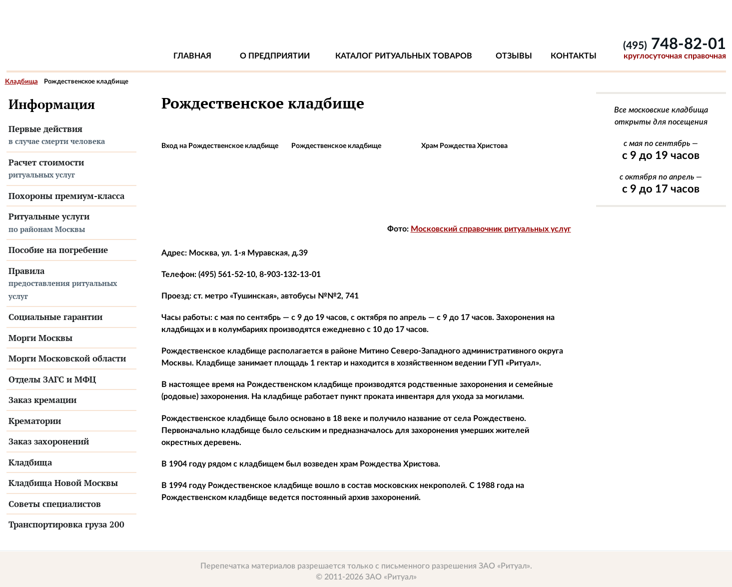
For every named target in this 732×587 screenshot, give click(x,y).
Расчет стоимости (71, 169)
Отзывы (514, 56)
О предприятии (275, 56)
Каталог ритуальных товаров (403, 56)
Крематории (34, 420)
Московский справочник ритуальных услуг (491, 229)
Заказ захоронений (48, 441)
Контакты (574, 56)
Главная (192, 56)
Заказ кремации (42, 400)
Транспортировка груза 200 (66, 524)
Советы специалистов (54, 504)
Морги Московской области (67, 358)
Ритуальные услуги (71, 223)
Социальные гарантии (55, 316)
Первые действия (71, 135)
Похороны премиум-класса (66, 196)
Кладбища (21, 81)
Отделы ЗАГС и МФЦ (52, 379)
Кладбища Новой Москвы (63, 482)
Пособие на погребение (58, 250)
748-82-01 (674, 44)
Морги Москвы (40, 338)
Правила (71, 284)
